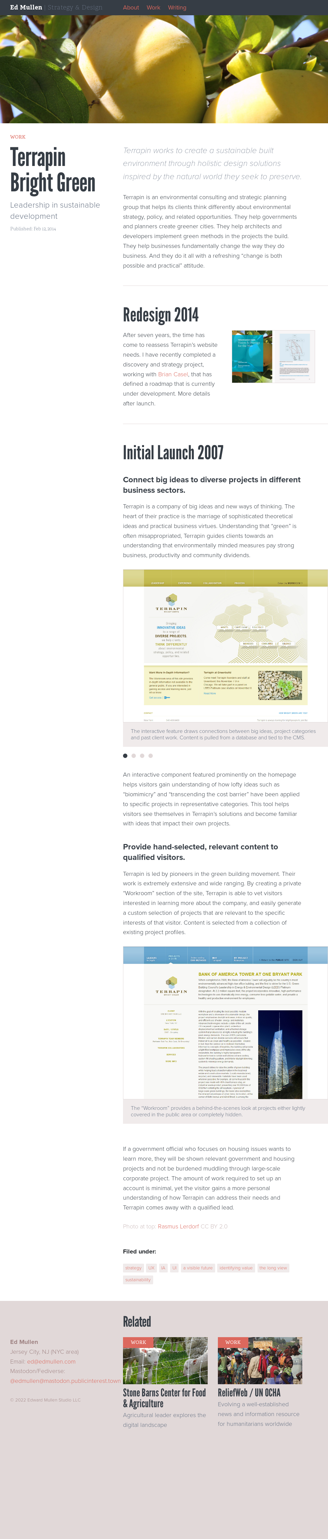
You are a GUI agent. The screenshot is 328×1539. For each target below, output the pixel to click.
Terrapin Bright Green (53, 170)
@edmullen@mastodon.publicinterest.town (65, 1381)
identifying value (236, 1268)
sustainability (138, 1280)
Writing (177, 7)
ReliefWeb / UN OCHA (249, 1392)
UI (174, 1268)
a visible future (198, 1268)
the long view (273, 1268)
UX (151, 1268)
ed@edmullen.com (51, 1361)
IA (163, 1268)
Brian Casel (173, 374)
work (17, 137)
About (131, 7)
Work (153, 7)
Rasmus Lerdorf (178, 1226)
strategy (133, 1268)
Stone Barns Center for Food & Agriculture (164, 1398)
